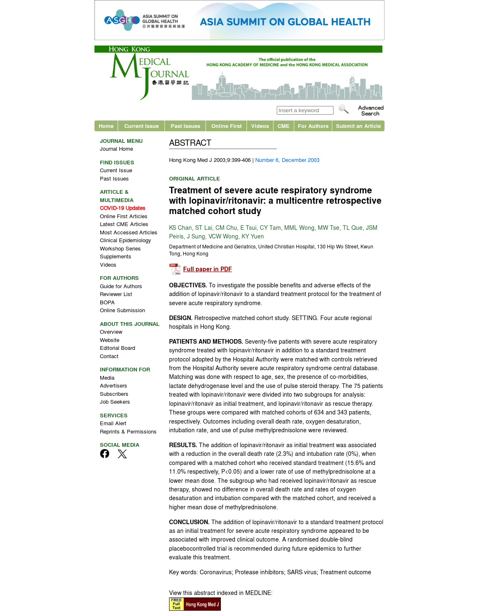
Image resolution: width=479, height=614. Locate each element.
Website (109, 340)
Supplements (115, 256)
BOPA (107, 302)
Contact (109, 356)
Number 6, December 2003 (287, 160)
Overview (111, 331)
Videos (260, 126)
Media (107, 377)
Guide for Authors (121, 286)
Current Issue (141, 126)
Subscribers (114, 393)
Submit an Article (358, 126)
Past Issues (185, 126)
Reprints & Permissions (128, 431)
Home (106, 126)
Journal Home (116, 148)
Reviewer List (116, 294)
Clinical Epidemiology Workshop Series (125, 244)
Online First (226, 126)
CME (284, 126)
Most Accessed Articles (128, 232)
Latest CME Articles (124, 224)
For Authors (313, 126)
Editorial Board (117, 348)
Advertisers (113, 385)
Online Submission (122, 310)
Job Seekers (115, 401)
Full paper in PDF (207, 269)
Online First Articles (124, 216)
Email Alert (113, 423)
